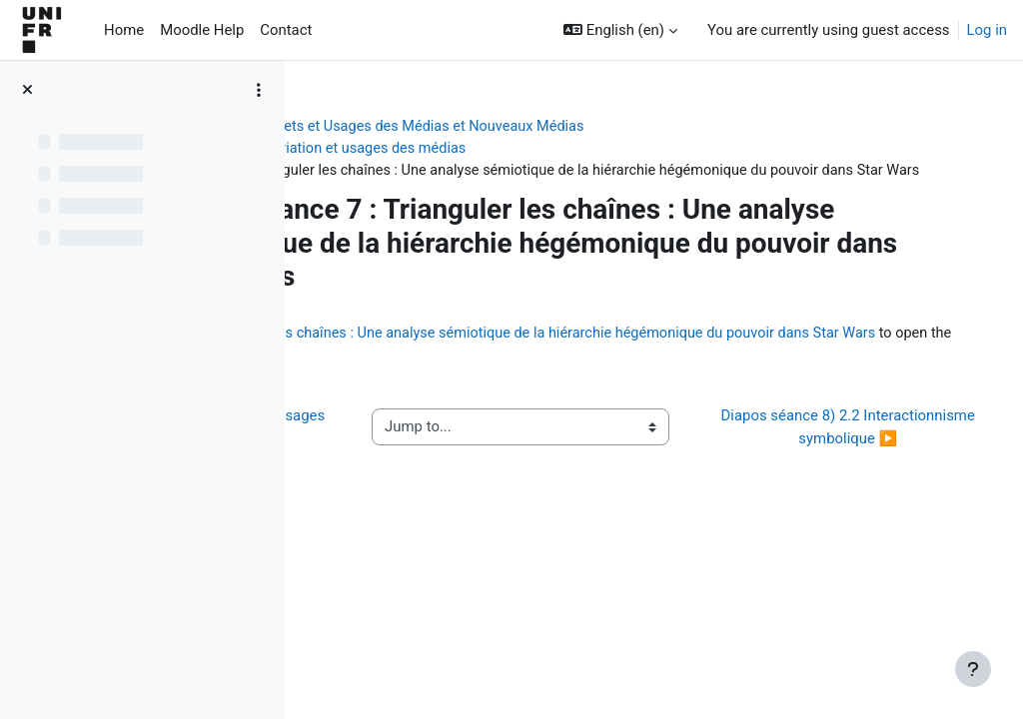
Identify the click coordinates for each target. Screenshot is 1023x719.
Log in (987, 30)
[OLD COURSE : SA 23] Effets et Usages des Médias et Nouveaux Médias (562, 127)
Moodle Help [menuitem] (202, 30)
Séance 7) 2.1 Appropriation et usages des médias (512, 149)
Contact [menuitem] (286, 30)
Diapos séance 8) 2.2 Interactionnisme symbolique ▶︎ (859, 463)
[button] (620, 30)
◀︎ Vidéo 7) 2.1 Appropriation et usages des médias (421, 463)
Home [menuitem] (124, 30)
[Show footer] (973, 669)
